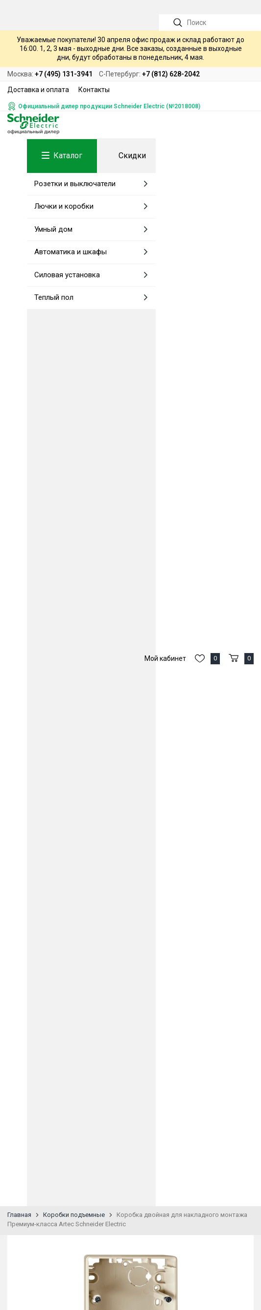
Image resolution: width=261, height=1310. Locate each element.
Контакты (94, 90)
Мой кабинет (165, 658)
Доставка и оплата (38, 90)
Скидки (132, 155)
